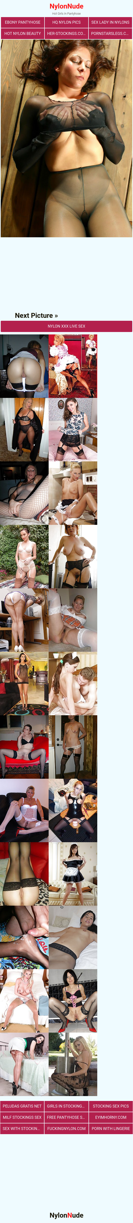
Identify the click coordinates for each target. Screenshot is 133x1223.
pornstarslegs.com (111, 33)
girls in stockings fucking (67, 1106)
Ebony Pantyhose (22, 22)
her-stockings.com (66, 33)
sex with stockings (22, 1128)
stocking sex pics (111, 1106)
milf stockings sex (22, 1117)
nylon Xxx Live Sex (66, 326)
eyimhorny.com (110, 1117)
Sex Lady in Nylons (110, 22)
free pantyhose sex (67, 1117)
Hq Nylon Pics (66, 22)
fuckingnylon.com (66, 1128)
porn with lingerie (111, 1128)
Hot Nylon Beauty (22, 33)
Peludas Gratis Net (22, 1106)
